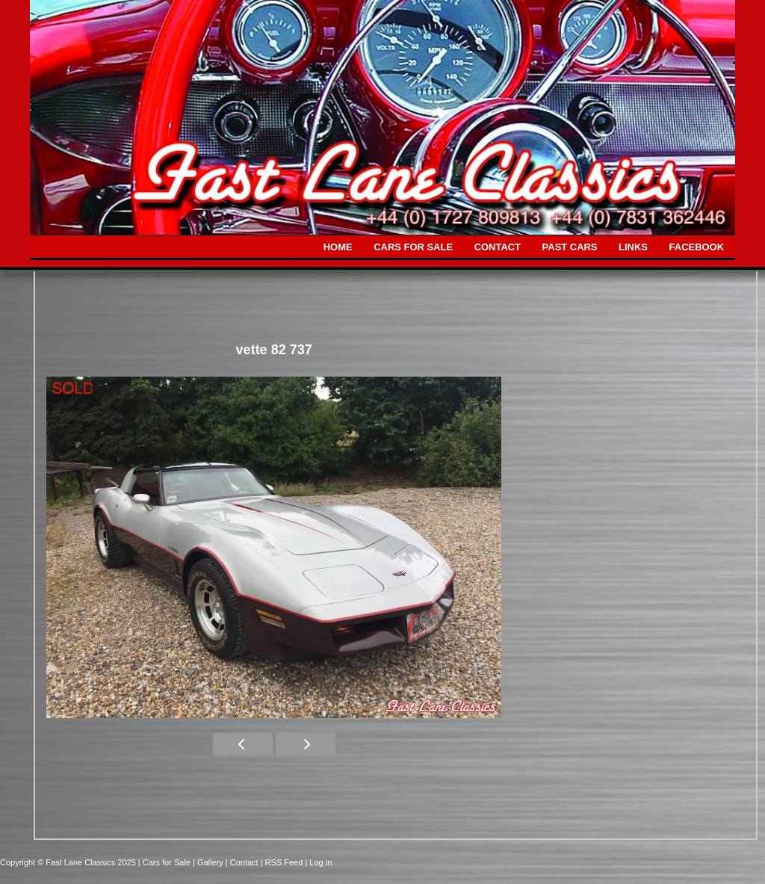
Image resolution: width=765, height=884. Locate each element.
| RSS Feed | (285, 862)
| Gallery (209, 862)
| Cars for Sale (165, 862)
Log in (320, 862)
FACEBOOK (696, 247)
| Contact (243, 862)
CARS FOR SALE (413, 247)
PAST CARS (570, 247)
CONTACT (497, 247)
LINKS (633, 247)
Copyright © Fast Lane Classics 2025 (69, 862)
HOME (338, 247)
